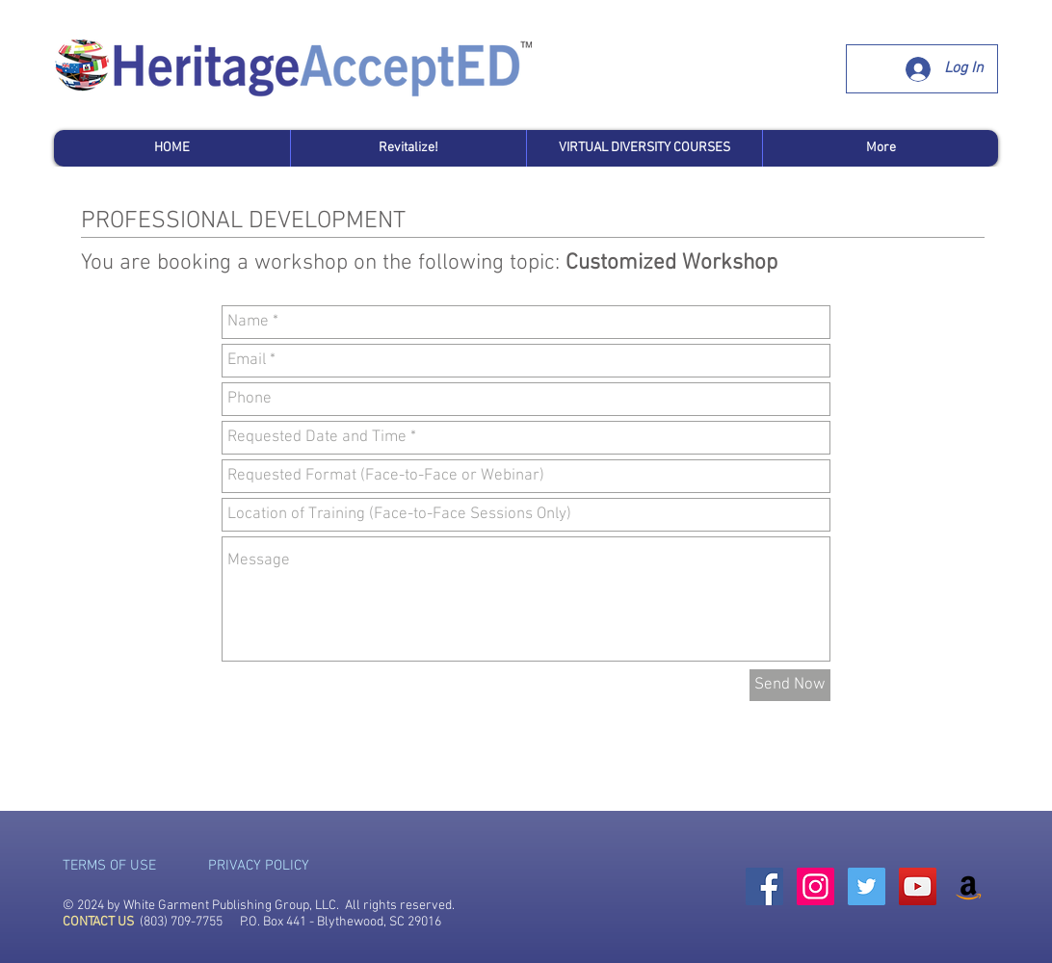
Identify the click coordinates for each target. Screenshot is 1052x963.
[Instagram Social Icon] (815, 886)
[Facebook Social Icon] (764, 886)
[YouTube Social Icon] (917, 886)
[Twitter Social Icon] (866, 886)
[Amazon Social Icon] (968, 886)
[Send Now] (790, 685)
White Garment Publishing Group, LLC (229, 906)
